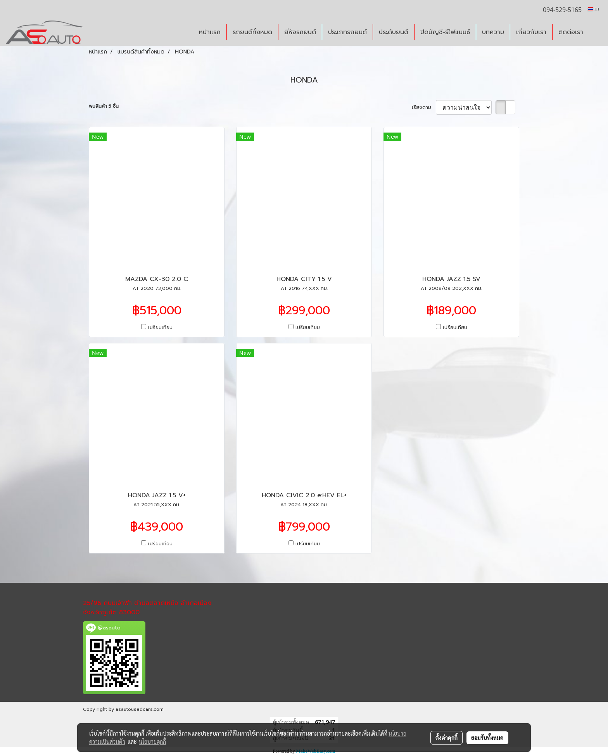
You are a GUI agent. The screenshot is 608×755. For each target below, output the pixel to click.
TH (593, 9)
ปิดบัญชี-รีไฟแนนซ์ (445, 32)
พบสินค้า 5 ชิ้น (104, 106)
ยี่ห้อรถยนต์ (300, 32)
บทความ (493, 32)
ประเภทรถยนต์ (347, 32)
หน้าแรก (210, 32)
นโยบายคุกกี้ (152, 741)
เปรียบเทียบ (160, 327)
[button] (596, 32)
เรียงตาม (424, 107)
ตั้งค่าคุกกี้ (446, 737)
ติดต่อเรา (570, 32)
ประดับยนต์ (393, 32)
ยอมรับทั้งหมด (487, 737)
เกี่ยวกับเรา (531, 32)
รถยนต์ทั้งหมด (252, 32)
